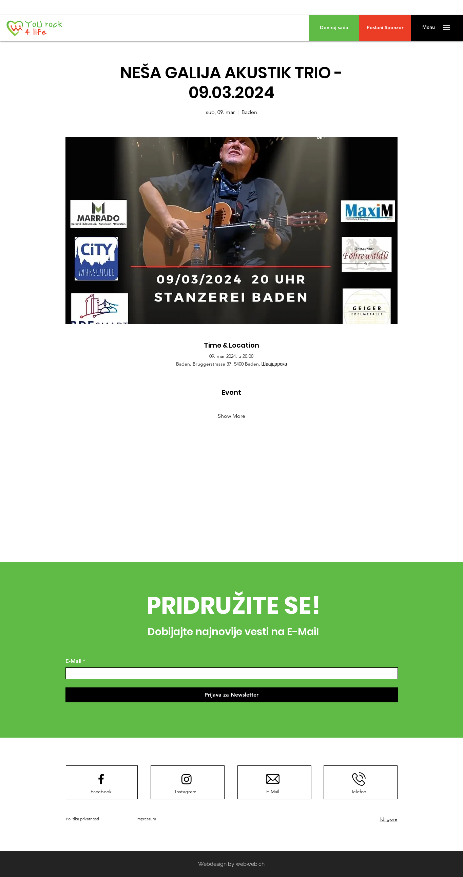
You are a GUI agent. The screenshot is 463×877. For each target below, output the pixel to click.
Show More (231, 416)
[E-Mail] (229, 673)
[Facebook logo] (101, 779)
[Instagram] (186, 791)
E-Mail (75, 661)
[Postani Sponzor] (385, 28)
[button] (429, 27)
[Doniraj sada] (334, 28)
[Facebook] (101, 791)
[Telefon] (359, 791)
